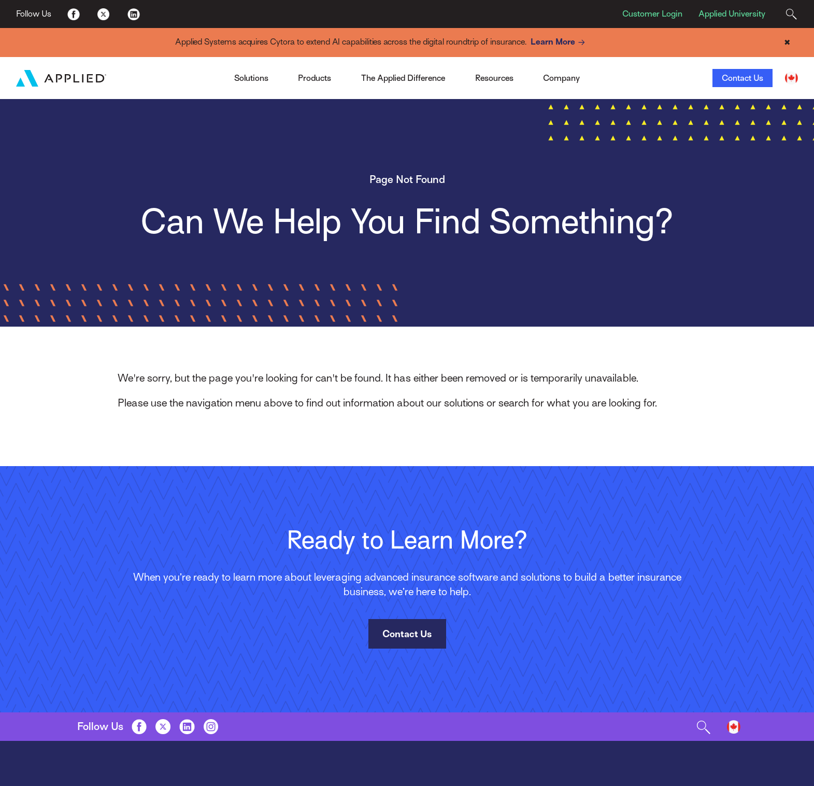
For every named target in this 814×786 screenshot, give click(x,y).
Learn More (559, 42)
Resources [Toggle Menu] (494, 78)
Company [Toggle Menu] (561, 78)
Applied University (731, 14)
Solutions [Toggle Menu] (251, 78)
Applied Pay (198, 74)
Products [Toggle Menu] (314, 78)
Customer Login (652, 14)
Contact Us (742, 78)
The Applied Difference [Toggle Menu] (403, 78)
